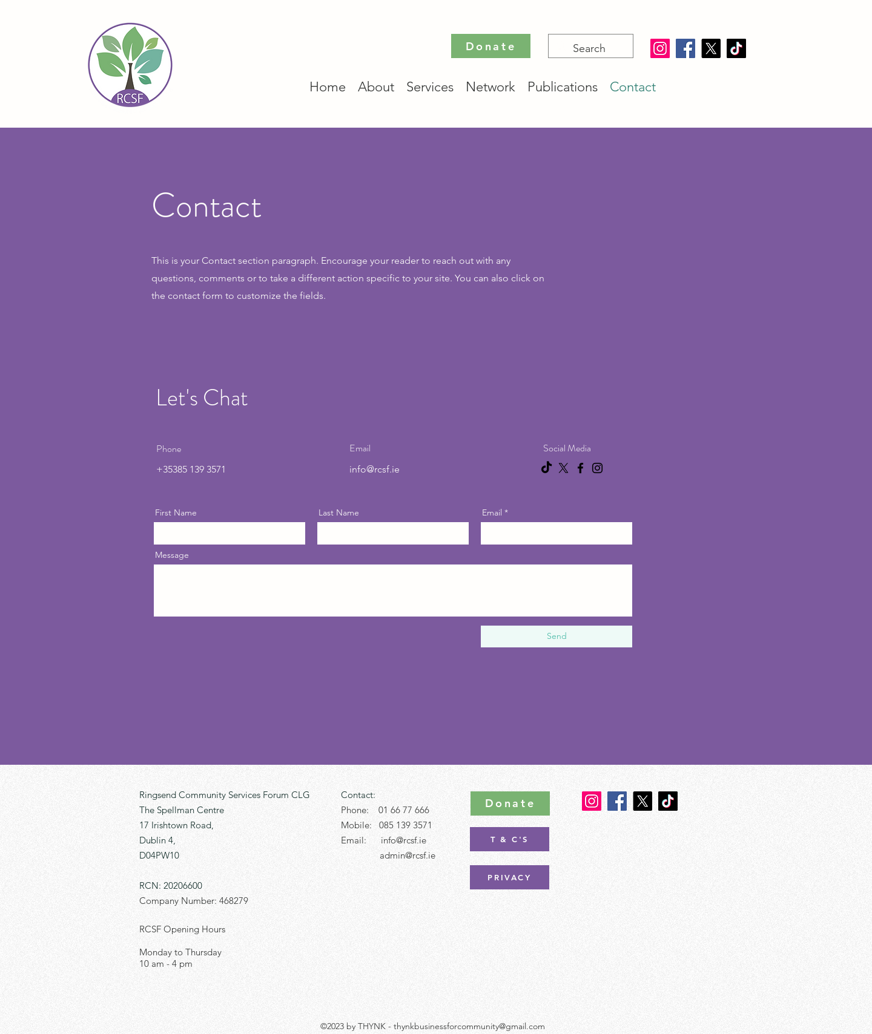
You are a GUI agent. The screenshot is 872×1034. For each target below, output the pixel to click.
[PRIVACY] (509, 877)
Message (172, 555)
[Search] (590, 49)
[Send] (556, 636)
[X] (711, 48)
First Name (176, 512)
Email (492, 512)
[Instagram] (660, 48)
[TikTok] (736, 48)
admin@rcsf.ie (407, 855)
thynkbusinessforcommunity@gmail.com (469, 1026)
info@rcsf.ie (374, 469)
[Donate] (490, 46)
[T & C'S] (509, 839)
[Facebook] (685, 48)
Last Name (339, 512)
